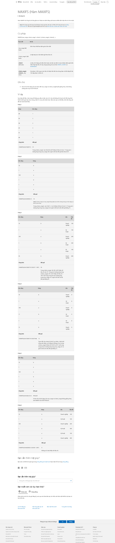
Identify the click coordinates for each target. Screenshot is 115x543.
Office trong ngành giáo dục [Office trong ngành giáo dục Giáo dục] (46, 538)
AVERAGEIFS (33, 66)
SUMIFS (64, 64)
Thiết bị (45, 2)
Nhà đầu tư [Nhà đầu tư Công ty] (95, 538)
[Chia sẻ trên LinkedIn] (21, 467)
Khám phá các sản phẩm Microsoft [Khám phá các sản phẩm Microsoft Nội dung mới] (12, 536)
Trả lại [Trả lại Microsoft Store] (25, 534)
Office (31, 2)
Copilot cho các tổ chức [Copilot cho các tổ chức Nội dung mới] (10, 529)
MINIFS (59, 64)
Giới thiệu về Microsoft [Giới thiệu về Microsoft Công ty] (97, 531)
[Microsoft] (11, 2)
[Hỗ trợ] (19, 2)
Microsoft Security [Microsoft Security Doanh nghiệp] (61, 531)
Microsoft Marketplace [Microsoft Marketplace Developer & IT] (80, 539)
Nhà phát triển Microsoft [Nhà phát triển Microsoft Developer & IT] (80, 529)
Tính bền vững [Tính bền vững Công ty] (95, 541)
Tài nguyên (62, 2)
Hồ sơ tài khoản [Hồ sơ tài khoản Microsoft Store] (27, 529)
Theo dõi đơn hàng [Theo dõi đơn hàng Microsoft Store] (27, 536)
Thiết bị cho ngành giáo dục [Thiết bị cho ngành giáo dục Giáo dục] (46, 531)
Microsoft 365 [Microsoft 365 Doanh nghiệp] (60, 538)
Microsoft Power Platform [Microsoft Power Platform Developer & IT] (80, 542)
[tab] (23, 492)
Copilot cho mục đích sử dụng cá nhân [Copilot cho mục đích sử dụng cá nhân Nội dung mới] (12, 531)
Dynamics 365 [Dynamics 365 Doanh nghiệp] (60, 536)
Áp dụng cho (22, 16)
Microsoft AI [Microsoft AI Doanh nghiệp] (60, 529)
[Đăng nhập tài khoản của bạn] (104, 2)
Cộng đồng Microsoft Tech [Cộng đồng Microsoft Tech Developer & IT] (80, 537)
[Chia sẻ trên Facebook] (19, 467)
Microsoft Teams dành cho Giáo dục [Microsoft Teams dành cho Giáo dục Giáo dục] (47, 534)
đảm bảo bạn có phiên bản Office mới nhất (57, 26)
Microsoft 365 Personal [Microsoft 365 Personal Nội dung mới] (10, 541)
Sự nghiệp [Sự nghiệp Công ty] (94, 529)
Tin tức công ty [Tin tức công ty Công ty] (95, 534)
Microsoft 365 (26, 2)
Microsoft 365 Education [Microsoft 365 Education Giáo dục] (45, 536)
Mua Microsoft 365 (71, 2)
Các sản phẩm (38, 2)
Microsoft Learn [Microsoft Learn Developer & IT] (78, 531)
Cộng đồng (65, 461)
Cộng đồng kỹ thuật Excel (43, 461)
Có (62, 521)
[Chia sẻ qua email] (25, 467)
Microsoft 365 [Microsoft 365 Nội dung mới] (8, 534)
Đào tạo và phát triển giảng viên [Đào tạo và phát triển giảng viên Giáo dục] (47, 541)
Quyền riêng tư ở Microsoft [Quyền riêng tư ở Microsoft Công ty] (97, 536)
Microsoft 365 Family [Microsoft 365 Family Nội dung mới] (9, 538)
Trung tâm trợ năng (67, 506)
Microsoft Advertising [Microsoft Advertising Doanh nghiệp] (61, 541)
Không (70, 521)
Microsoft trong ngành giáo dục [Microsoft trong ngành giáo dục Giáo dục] (46, 529)
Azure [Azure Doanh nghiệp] (59, 534)
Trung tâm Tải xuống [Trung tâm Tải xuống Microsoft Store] (27, 531)
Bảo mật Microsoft (51, 506)
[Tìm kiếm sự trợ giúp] (96, 2)
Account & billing (53, 2)
